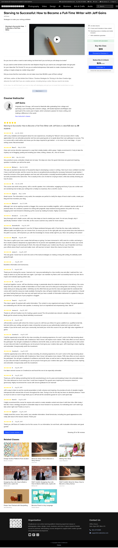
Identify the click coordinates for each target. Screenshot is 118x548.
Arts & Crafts (79, 6)
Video (44, 6)
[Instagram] (37, 534)
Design (53, 6)
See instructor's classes (22, 116)
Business (67, 6)
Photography (33, 6)
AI (59, 6)
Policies (59, 545)
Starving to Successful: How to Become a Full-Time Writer (14, 28)
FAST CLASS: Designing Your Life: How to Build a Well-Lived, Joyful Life (43, 483)
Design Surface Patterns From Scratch (16, 459)
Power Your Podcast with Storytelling (16, 505)
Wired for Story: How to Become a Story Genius (43, 459)
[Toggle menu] (117, 6)
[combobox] (105, 6)
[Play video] (57, 39)
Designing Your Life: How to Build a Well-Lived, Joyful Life (15, 483)
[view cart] (95, 1)
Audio (90, 6)
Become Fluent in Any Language (42, 505)
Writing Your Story (65, 459)
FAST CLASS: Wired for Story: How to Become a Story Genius (71, 483)
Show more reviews (13, 432)
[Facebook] (33, 534)
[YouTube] (29, 534)
